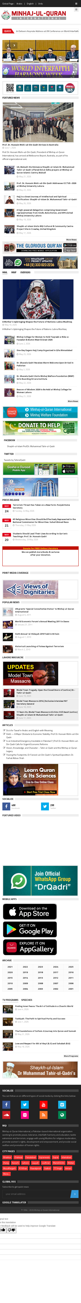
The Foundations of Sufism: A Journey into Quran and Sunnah (45, 1031)
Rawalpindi (35, 1168)
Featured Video (11, 815)
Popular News (11, 602)
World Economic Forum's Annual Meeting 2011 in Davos (42, 621)
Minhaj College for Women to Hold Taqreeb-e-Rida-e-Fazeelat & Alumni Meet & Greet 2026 (43, 338)
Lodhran (46, 1162)
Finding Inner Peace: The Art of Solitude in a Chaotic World (44, 1006)
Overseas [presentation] (25, 272)
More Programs (71, 1055)
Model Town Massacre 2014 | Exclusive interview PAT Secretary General (42, 702)
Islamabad (66, 1157)
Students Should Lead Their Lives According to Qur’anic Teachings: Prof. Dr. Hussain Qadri (40, 535)
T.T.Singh (58, 1168)
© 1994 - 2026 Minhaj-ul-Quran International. (40, 1210)
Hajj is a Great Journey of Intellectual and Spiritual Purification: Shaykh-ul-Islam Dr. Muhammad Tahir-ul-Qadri (47, 198)
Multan (71, 1162)
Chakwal (18, 1157)
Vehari (68, 1168)
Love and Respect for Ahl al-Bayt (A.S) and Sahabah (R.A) (42, 1043)
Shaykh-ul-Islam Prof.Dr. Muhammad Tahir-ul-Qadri (31, 446)
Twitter (9, 454)
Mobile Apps (9, 899)
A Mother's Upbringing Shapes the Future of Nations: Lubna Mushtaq (37, 321)
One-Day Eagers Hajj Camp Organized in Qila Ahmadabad (44, 350)
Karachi (15, 1162)
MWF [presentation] (13, 272)
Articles (7, 725)
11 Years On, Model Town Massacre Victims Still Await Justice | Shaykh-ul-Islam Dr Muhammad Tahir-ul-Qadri (47, 713)
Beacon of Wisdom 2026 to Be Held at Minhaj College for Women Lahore (44, 391)
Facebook (9, 440)
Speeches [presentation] (26, 1000)
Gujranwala (44, 1157)
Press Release (10, 500)
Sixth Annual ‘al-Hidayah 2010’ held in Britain (37, 633)
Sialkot (47, 1168)
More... (6, 1173)
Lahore (25, 1162)
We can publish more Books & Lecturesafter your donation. (40, 553)
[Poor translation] (11, 1230)
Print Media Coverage (15, 573)
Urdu (40, 3)
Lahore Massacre (12, 657)
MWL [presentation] (4, 272)
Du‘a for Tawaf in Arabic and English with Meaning (29, 730)
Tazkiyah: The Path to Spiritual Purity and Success (40, 1018)
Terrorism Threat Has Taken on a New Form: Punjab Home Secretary (41, 506)
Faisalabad (31, 1157)
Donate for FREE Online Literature (40, 548)
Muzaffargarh (9, 1168)
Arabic (19, 3)
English (30, 3)
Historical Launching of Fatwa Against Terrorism (39, 646)
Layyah (35, 1162)
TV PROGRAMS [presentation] (10, 1000)
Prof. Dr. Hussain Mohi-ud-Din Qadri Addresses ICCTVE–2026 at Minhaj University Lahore (46, 184)
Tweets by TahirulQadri (14, 460)
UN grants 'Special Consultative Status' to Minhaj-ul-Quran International (44, 610)
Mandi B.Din (58, 1162)
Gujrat (55, 1157)
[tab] (6, 272)
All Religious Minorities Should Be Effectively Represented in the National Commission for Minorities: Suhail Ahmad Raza (44, 520)
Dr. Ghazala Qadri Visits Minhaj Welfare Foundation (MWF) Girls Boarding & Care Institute (45, 377)
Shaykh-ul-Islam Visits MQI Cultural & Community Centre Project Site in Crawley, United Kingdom (45, 227)
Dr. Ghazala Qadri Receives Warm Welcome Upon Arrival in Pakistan (45, 364)
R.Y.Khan (23, 1168)
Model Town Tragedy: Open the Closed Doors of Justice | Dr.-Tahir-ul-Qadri (46, 691)
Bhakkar (7, 1157)
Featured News (11, 98)
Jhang (6, 1162)
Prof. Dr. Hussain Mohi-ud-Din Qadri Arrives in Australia (30, 144)
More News (71, 239)
